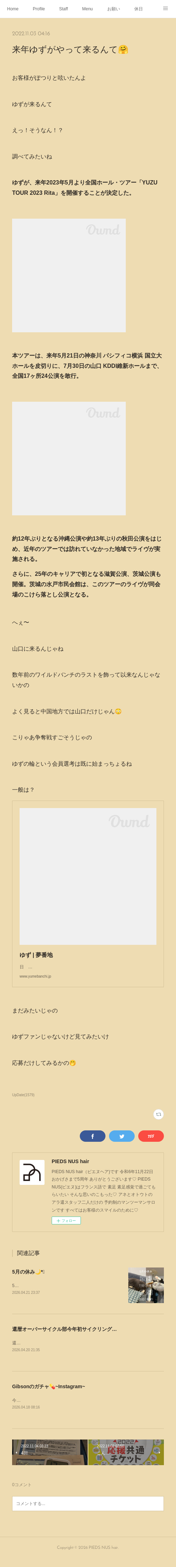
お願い (113, 8)
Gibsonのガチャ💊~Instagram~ (48, 1394)
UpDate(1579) (23, 1102)
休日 (138, 8)
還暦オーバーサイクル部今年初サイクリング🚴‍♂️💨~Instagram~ (83, 1336)
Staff (63, 8)
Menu (87, 8)
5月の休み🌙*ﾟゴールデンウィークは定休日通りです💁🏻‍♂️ (65, 1292)
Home (13, 8)
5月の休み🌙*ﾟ (28, 1279)
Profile (39, 8)
